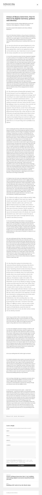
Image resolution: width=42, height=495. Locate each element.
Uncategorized (21, 416)
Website (8, 440)
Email (8, 435)
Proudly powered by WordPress (12, 492)
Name (7, 430)
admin (16, 416)
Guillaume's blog (9, 4)
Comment (8, 445)
